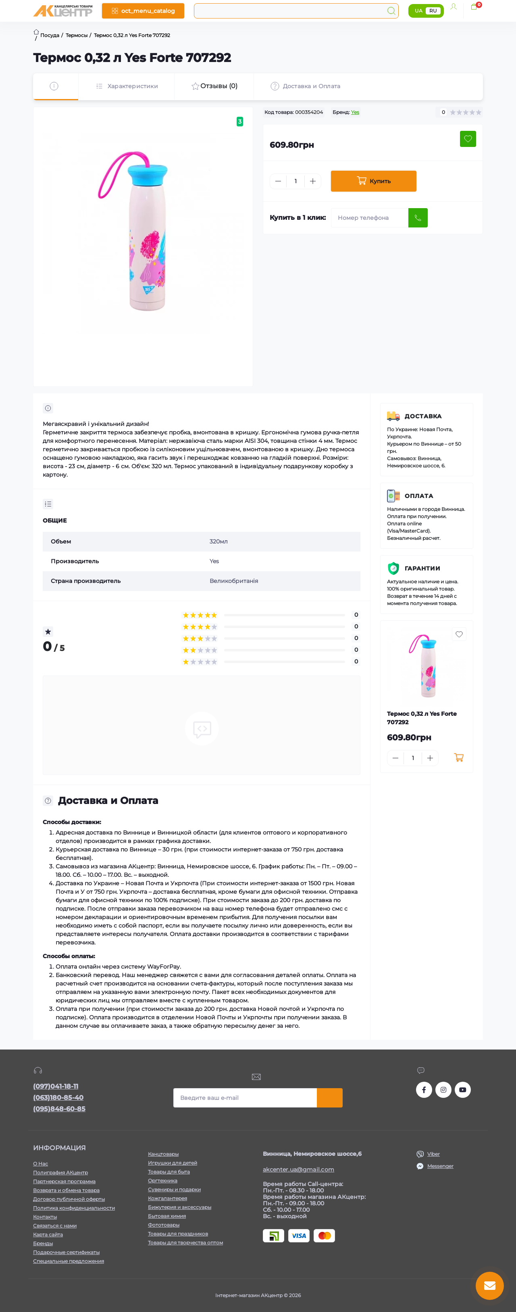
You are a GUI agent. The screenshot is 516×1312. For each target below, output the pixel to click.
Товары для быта (169, 1172)
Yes (355, 112)
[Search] (391, 11)
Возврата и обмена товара (66, 1190)
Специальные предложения (68, 1261)
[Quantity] (295, 181)
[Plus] (313, 181)
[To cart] (458, 758)
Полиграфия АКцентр (60, 1172)
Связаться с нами (55, 1226)
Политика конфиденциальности (74, 1208)
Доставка (423, 416)
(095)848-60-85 (59, 1109)
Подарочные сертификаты (66, 1252)
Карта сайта (48, 1234)
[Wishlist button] (468, 139)
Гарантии (423, 568)
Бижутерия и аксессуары (179, 1207)
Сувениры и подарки (174, 1189)
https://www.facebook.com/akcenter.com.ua (424, 1090)
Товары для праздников (178, 1234)
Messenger (440, 1166)
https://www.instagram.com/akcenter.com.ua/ (443, 1090)
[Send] (418, 217)
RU (433, 11)
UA (418, 11)
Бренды (43, 1243)
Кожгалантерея (167, 1198)
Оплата (419, 496)
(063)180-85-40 (58, 1097)
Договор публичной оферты (69, 1199)
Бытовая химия (167, 1216)
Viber (433, 1154)
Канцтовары (163, 1154)
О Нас (40, 1164)
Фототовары (163, 1225)
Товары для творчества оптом (185, 1243)
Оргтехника (162, 1181)
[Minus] (278, 181)
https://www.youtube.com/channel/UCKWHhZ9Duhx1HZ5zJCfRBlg (462, 1090)
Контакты (45, 1217)
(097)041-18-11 (55, 1086)
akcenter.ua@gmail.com (298, 1169)
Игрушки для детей (172, 1163)
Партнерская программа (64, 1181)
